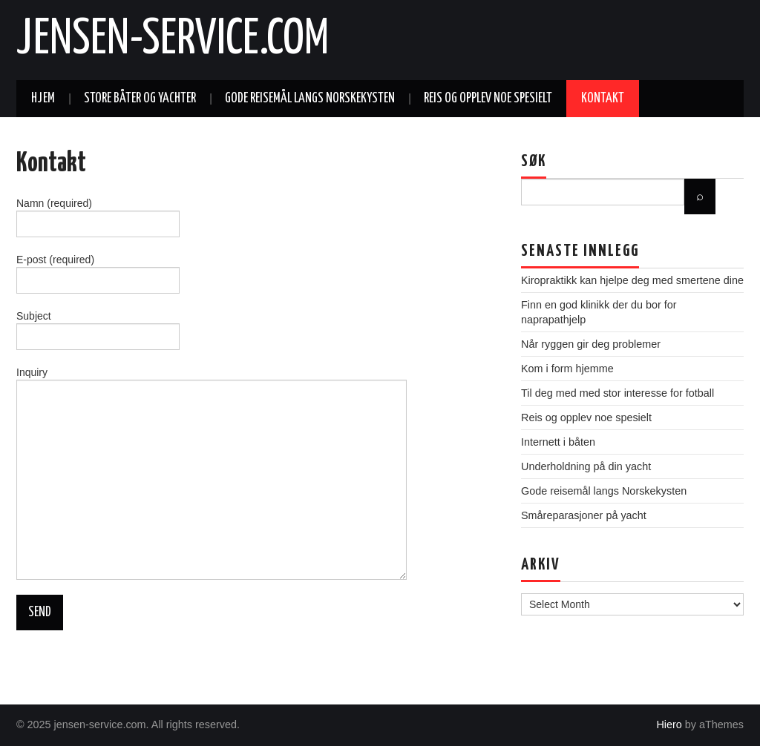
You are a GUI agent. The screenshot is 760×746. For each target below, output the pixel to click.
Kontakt (602, 98)
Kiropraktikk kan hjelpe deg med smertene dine (632, 280)
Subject (98, 328)
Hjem (43, 98)
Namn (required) (98, 215)
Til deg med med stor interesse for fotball (617, 393)
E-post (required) (98, 271)
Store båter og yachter (140, 98)
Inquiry (211, 427)
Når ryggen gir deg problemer (591, 344)
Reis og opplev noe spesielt (488, 98)
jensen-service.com (172, 40)
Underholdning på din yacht (586, 466)
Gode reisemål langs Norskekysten (310, 98)
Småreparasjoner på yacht (583, 515)
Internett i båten (558, 442)
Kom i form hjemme (567, 368)
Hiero (668, 724)
